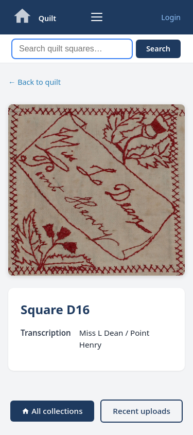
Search (158, 48)
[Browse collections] (97, 17)
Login (171, 17)
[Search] (72, 49)
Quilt (48, 18)
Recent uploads (141, 411)
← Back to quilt (34, 82)
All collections (52, 411)
